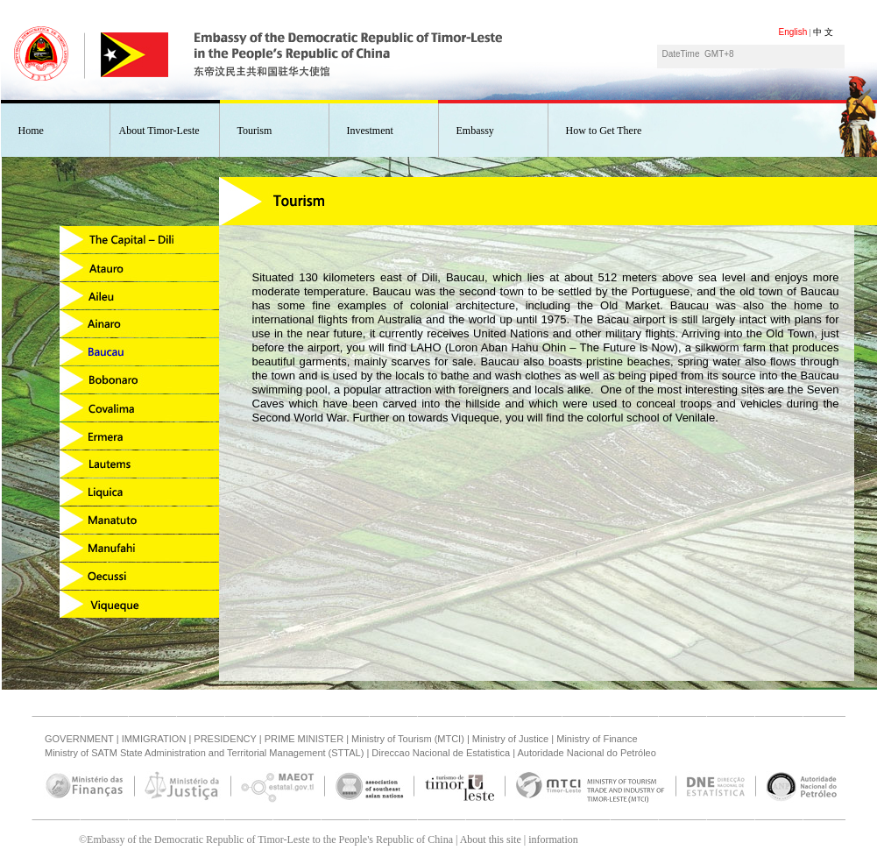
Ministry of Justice (510, 738)
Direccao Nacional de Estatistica (440, 752)
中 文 (823, 32)
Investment (370, 130)
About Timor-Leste (159, 130)
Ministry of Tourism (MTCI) (407, 738)
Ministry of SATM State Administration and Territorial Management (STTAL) (204, 752)
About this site (490, 839)
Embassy (475, 130)
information (553, 839)
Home (31, 130)
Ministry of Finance (596, 738)
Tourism (254, 130)
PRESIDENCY (225, 738)
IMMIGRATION (154, 738)
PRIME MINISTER (304, 738)
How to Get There (604, 130)
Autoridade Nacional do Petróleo (586, 752)
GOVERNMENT (79, 738)
